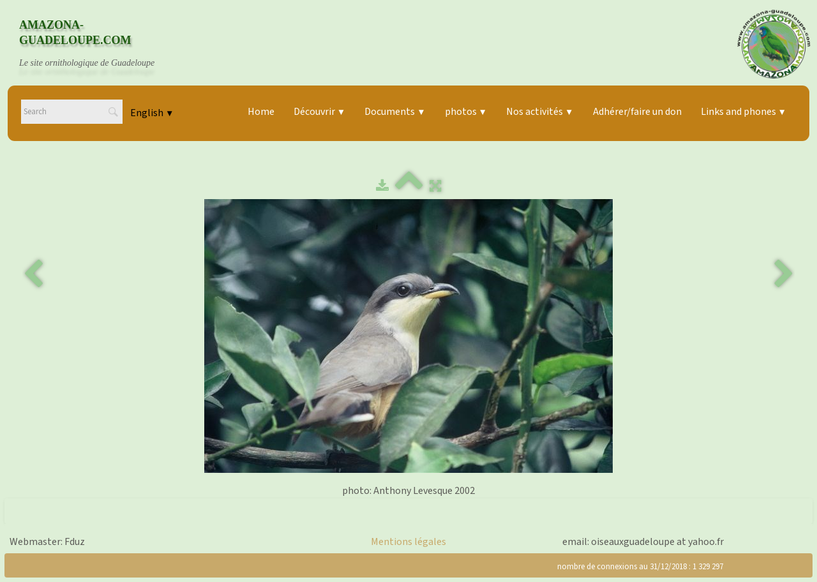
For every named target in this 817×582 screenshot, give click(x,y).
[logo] (99, 44)
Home (261, 112)
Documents (394, 112)
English (152, 113)
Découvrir (319, 112)
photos (466, 112)
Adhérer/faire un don (637, 112)
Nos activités (539, 112)
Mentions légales (408, 542)
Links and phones (743, 112)
